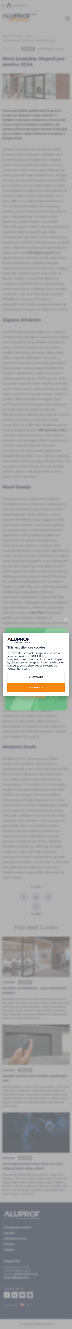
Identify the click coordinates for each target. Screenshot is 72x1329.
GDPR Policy (38, 656)
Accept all (36, 687)
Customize (36, 677)
